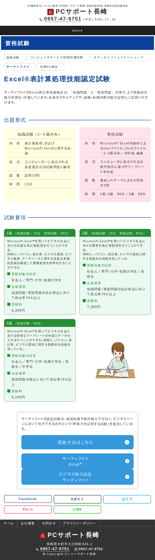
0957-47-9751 (63, 19)
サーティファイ (17, 66)
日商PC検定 (49, 66)
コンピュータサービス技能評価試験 (56, 57)
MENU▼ (77, 30)
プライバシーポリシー (79, 523)
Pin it (28, 509)
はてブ (127, 499)
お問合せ (49, 523)
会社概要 (28, 523)
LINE (77, 509)
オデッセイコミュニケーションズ (118, 57)
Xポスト (77, 499)
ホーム (8, 523)
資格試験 (13, 57)
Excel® (75, 461)
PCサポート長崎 (77, 11)
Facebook (28, 499)
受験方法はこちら (75, 442)
